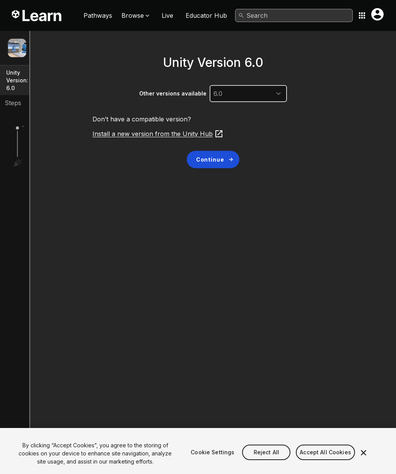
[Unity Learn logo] (37, 15)
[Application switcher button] (362, 15)
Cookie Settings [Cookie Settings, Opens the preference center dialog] (212, 462)
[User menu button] (377, 14)
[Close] (363, 462)
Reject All (266, 462)
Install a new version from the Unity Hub (203, 133)
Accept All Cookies (325, 462)
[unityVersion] (294, 93)
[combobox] (294, 15)
